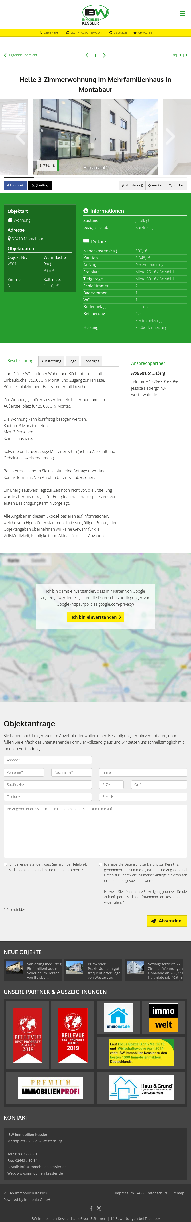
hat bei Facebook (95, 1218)
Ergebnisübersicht (20, 55)
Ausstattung (51, 361)
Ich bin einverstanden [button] (94, 617)
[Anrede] (48, 760)
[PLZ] (111, 784)
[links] (86, 55)
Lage (72, 361)
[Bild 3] (80, 177)
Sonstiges (91, 361)
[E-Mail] (143, 797)
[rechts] (104, 55)
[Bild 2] (49, 177)
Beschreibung (20, 360)
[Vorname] (24, 772)
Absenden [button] (171, 921)
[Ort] (159, 784)
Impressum (124, 1193)
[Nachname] (71, 772)
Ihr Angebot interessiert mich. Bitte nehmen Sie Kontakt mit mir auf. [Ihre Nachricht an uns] (95, 831)
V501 (12, 264)
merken (155, 185)
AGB (140, 1193)
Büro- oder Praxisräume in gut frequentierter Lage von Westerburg (104, 971)
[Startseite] (95, 14)
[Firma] (143, 772)
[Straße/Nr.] (48, 784)
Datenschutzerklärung (141, 864)
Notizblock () (131, 185)
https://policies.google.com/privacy (102, 604)
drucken (176, 185)
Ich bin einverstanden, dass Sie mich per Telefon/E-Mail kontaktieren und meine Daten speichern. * (46, 867)
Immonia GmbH (37, 1199)
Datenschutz (157, 1193)
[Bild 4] (111, 177)
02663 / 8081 (52, 32)
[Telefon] (48, 797)
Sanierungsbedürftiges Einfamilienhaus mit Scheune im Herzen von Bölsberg (46, 971)
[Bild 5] (141, 177)
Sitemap (177, 1193)
